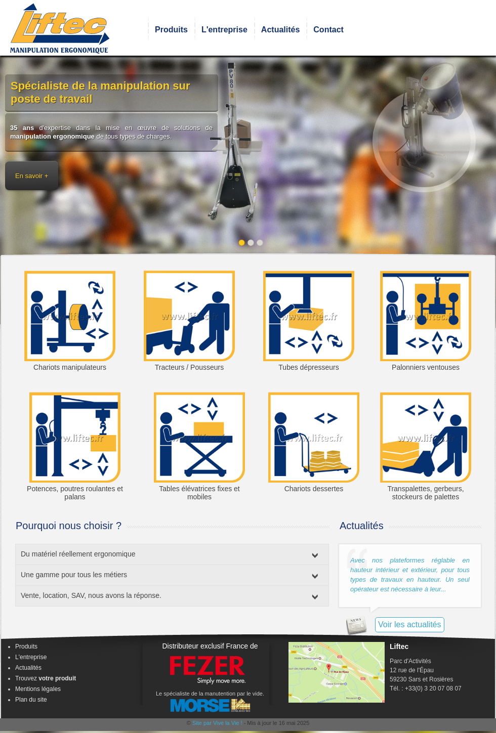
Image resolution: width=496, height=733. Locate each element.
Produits (171, 29)
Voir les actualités (409, 624)
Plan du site (31, 699)
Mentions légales (38, 689)
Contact (328, 29)
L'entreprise (224, 29)
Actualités (280, 29)
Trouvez (45, 678)
